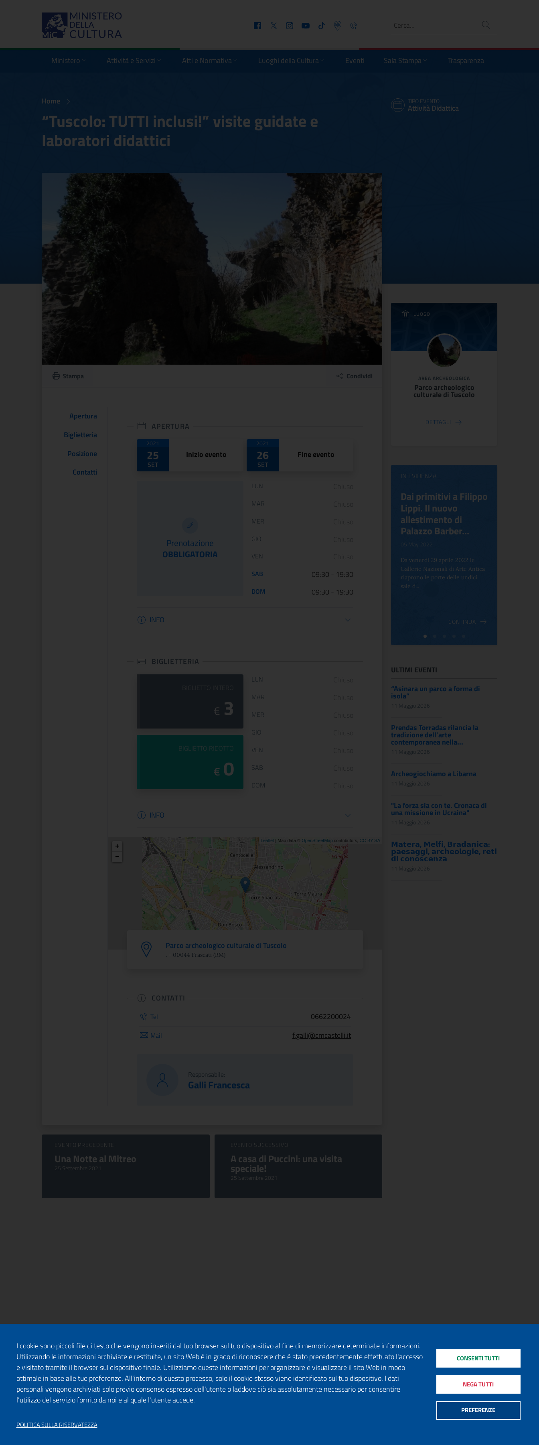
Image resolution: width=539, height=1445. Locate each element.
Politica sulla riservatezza (56, 1425)
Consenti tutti (478, 1357)
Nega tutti (478, 1384)
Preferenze (478, 1411)
